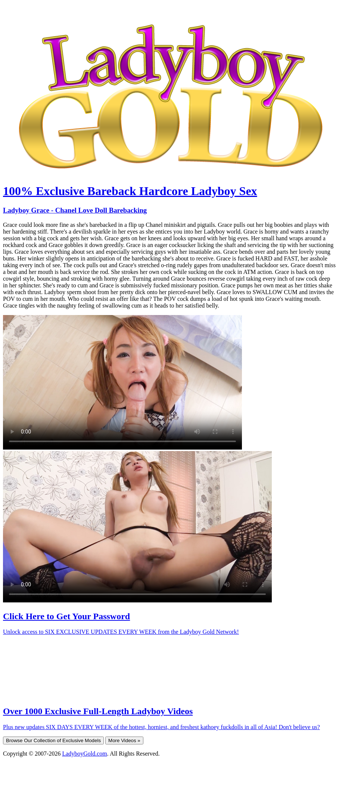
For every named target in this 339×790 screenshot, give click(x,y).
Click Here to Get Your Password (66, 616)
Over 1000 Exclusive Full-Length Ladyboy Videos (98, 711)
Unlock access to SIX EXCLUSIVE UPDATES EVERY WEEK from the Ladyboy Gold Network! (121, 632)
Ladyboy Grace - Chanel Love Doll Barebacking (75, 210)
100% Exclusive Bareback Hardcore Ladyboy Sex (130, 191)
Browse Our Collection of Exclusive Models (53, 740)
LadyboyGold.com (84, 753)
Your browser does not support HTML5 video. (122, 382)
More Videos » (124, 740)
